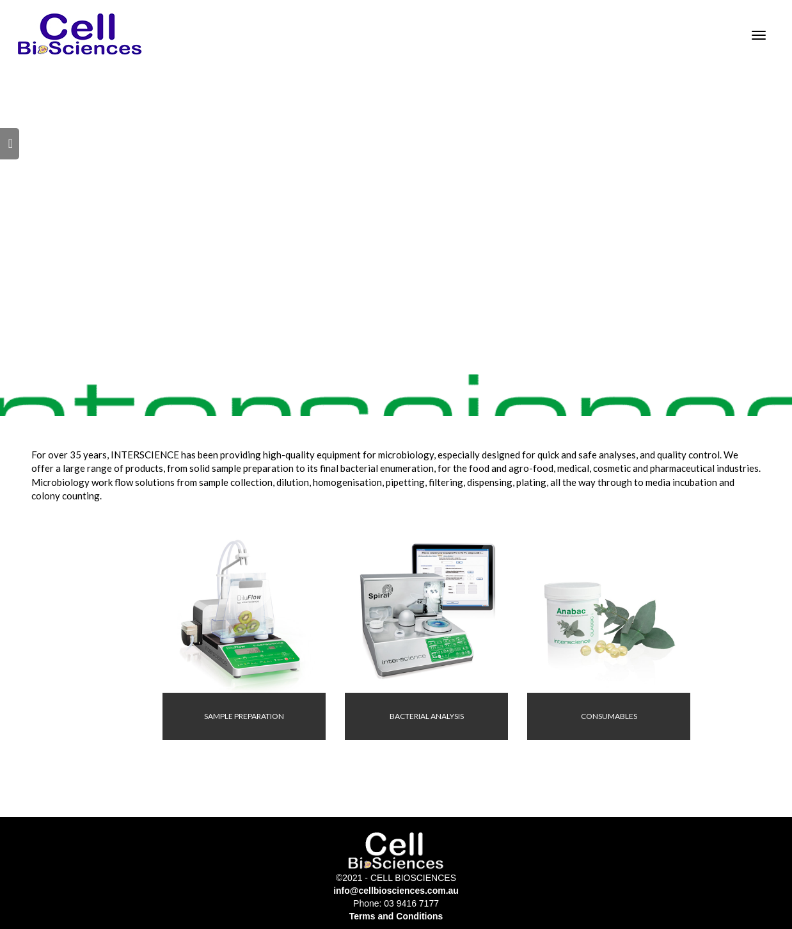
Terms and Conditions (396, 916)
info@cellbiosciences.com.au (396, 890)
